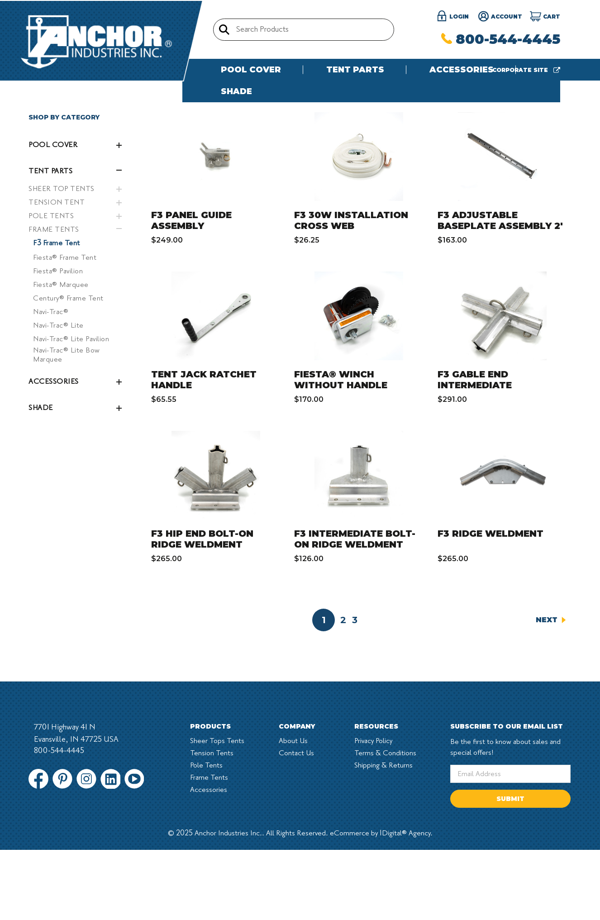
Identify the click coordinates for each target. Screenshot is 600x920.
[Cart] (545, 17)
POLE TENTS (51, 286)
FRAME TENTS (54, 299)
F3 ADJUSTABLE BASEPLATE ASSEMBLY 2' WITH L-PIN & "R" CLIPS (500, 296)
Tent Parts (355, 70)
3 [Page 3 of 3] (354, 690)
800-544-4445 (500, 39)
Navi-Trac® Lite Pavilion (71, 409)
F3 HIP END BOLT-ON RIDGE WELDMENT (202, 609)
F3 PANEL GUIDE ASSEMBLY (191, 290)
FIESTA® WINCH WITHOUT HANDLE (340, 450)
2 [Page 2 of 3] (343, 690)
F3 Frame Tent (56, 313)
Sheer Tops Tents (217, 810)
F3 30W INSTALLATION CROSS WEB (351, 290)
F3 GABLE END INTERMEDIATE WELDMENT (475, 455)
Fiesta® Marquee (61, 354)
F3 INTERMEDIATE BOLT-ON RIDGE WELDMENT (354, 609)
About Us (293, 810)
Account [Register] (500, 17)
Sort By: (445, 158)
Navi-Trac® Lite (58, 395)
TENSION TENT (57, 272)
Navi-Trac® (50, 381)
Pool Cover (251, 70)
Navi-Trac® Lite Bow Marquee (66, 425)
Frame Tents (209, 847)
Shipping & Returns (383, 835)
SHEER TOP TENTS (62, 258)
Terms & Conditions (385, 823)
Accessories (461, 70)
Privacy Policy (373, 810)
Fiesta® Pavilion (58, 341)
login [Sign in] (452, 17)
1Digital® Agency (405, 903)
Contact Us (296, 823)
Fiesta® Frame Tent (64, 327)
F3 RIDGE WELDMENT (490, 603)
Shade (236, 91)
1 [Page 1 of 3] (324, 690)
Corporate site (526, 70)
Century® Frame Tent (68, 368)
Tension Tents (211, 823)
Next (551, 690)
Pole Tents (206, 835)
